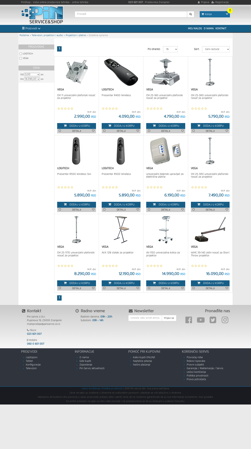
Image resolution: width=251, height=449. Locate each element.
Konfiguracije (33, 364)
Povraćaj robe (195, 357)
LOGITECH (28, 54)
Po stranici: (154, 49)
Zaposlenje (86, 364)
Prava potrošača (196, 379)
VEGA (26, 58)
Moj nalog (195, 28)
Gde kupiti (85, 361)
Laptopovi (31, 357)
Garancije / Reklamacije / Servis (205, 368)
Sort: (196, 49)
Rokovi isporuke (196, 361)
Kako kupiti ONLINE (144, 357)
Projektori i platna (76, 35)
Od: (22, 74)
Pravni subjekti (195, 364)
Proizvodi (29, 28)
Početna (24, 35)
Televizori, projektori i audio (47, 35)
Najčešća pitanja (142, 361)
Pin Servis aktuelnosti (92, 368)
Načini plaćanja (141, 364)
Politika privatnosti (197, 375)
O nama (209, 28)
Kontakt (220, 28)
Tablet (29, 361)
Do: (22, 79)
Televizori (31, 368)
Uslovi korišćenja (196, 372)
